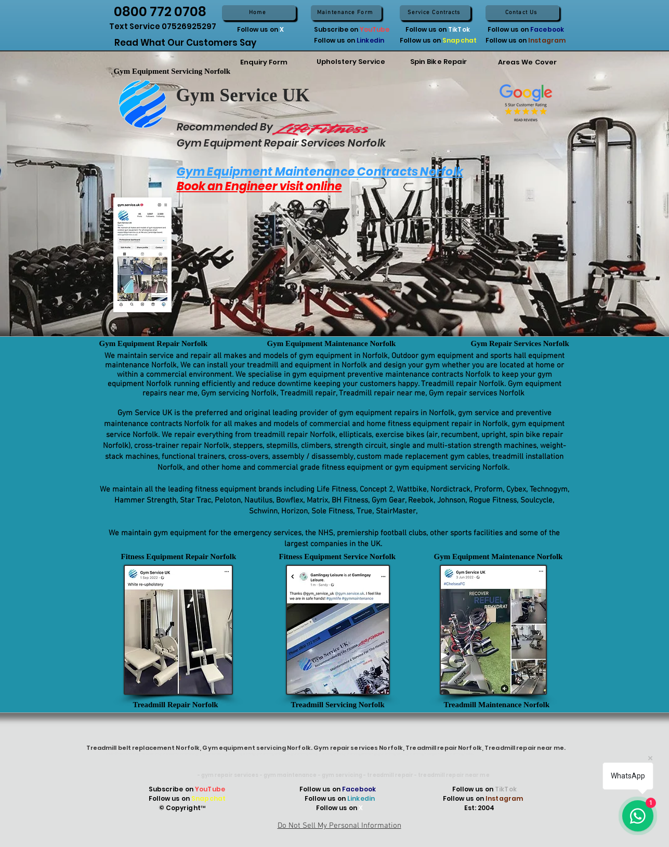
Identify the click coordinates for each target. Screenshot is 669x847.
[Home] (259, 12)
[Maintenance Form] (346, 12)
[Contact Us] (522, 12)
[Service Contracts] (435, 12)
